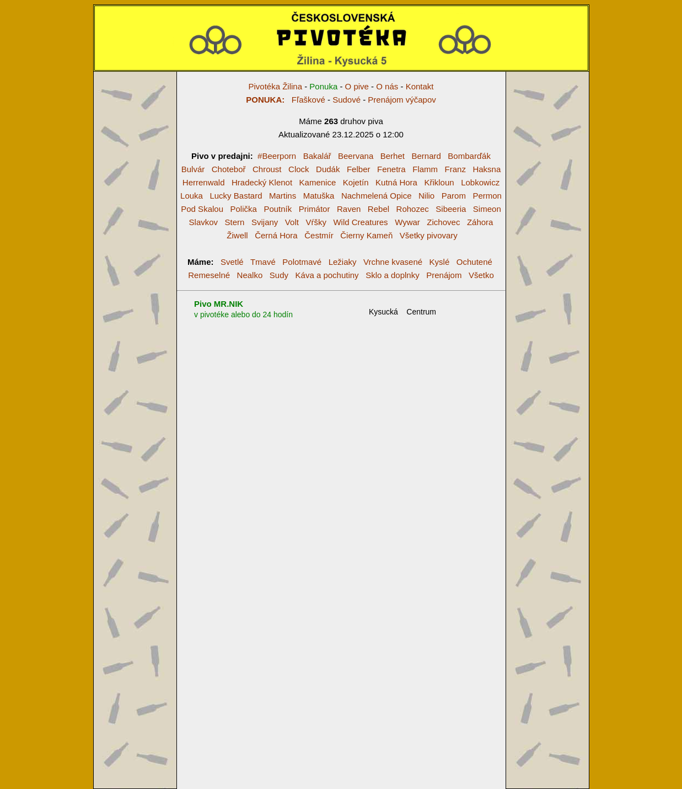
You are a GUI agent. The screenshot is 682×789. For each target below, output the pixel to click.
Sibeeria (451, 209)
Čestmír (319, 235)
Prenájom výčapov (402, 99)
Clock (298, 169)
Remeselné (209, 275)
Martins (282, 195)
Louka (191, 195)
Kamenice (317, 182)
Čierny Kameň (366, 235)
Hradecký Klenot (262, 182)
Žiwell (237, 235)
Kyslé (439, 261)
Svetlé (232, 261)
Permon (487, 195)
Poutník (278, 209)
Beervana (355, 156)
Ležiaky (343, 261)
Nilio (426, 195)
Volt (292, 222)
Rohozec (412, 209)
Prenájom (443, 275)
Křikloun (439, 182)
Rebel (378, 209)
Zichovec (443, 222)
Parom (454, 195)
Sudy (279, 275)
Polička (243, 209)
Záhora (480, 222)
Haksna (486, 169)
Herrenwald (203, 182)
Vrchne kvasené (392, 261)
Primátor (314, 209)
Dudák (328, 169)
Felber (358, 169)
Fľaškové (285, 99)
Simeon (487, 209)
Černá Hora (276, 235)
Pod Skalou (202, 209)
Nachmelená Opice (376, 195)
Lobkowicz (480, 182)
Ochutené (474, 261)
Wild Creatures (360, 222)
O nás (387, 86)
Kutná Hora (396, 182)
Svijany (264, 222)
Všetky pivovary (429, 235)
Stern (235, 222)
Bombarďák (469, 156)
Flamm (425, 169)
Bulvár (193, 169)
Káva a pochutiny (327, 275)
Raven (349, 209)
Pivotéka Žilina (275, 86)
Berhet (392, 156)
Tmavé (263, 261)
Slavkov (203, 222)
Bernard (426, 156)
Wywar (407, 222)
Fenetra (391, 169)
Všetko (481, 275)
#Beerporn (276, 156)
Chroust (267, 169)
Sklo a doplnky (393, 275)
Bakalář (317, 156)
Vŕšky (315, 222)
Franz (455, 169)
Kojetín (356, 182)
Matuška (319, 195)
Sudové (346, 99)
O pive (357, 86)
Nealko (250, 275)
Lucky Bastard (236, 195)
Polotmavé (301, 261)
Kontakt (420, 86)
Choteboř (229, 169)
